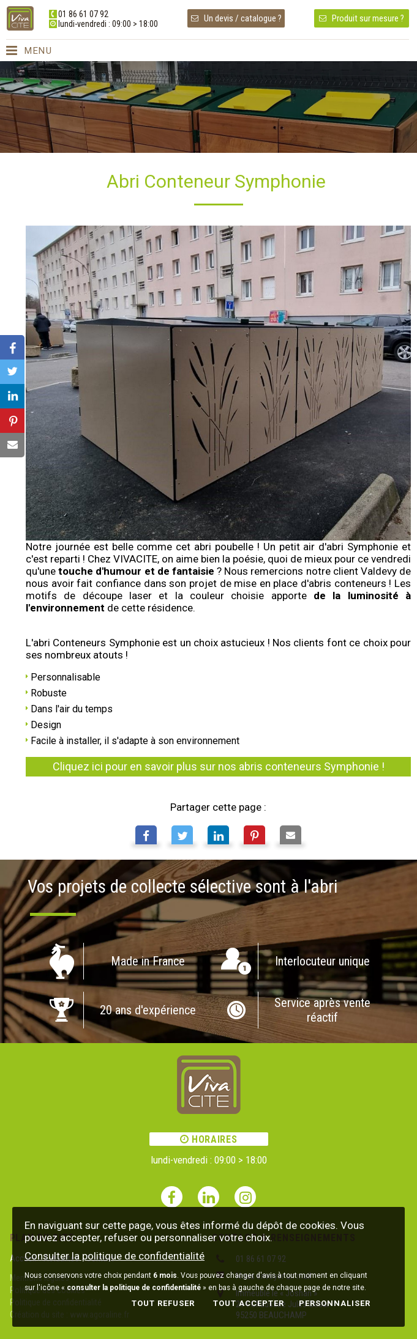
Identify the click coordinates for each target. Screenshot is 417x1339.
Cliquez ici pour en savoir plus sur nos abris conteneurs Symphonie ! (219, 766)
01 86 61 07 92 (83, 14)
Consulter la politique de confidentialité (114, 1256)
